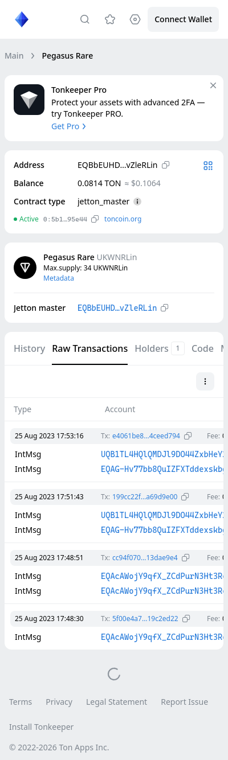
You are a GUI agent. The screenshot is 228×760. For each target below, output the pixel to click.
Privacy (59, 701)
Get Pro (69, 126)
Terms (20, 701)
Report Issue (184, 701)
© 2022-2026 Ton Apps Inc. (59, 747)
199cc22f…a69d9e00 (144, 497)
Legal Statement (116, 701)
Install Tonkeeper (41, 726)
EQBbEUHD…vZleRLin (117, 308)
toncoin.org (122, 219)
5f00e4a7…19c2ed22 (145, 618)
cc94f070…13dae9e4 (145, 557)
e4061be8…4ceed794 (146, 436)
